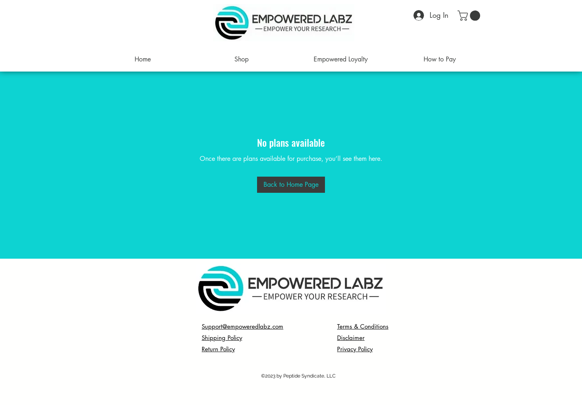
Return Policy (218, 349)
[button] (470, 16)
